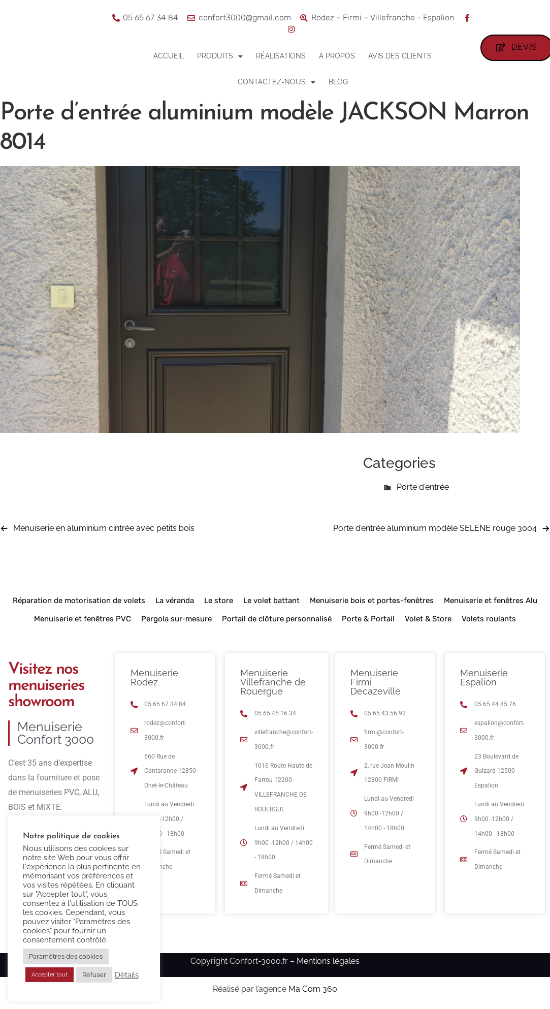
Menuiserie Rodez (154, 677)
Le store (218, 600)
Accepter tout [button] (49, 974)
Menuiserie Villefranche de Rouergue (273, 682)
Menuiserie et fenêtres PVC (82, 618)
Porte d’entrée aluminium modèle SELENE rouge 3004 (435, 528)
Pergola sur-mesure (176, 618)
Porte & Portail (368, 618)
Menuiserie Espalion (484, 677)
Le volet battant (271, 600)
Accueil (168, 56)
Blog (338, 82)
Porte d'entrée (423, 487)
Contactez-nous (276, 82)
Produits (220, 56)
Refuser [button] (94, 975)
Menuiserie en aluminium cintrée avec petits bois (104, 528)
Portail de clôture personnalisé (277, 618)
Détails (127, 974)
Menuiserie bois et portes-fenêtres (372, 600)
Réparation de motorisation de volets (79, 600)
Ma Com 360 (312, 989)
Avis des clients (400, 56)
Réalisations (281, 56)
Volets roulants (489, 618)
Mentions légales (328, 961)
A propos (337, 56)
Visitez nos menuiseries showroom (46, 685)
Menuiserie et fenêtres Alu (490, 600)
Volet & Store (428, 618)
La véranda (174, 600)
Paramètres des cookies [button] (66, 956)
